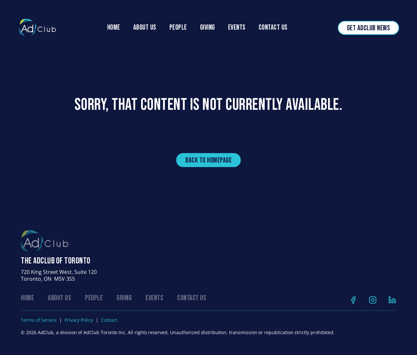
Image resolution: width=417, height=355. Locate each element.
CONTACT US (191, 299)
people (178, 27)
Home (113, 27)
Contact (109, 320)
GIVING (124, 299)
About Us (144, 27)
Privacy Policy (79, 320)
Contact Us (273, 27)
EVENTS (154, 299)
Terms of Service (39, 320)
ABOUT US (59, 299)
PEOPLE (94, 299)
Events (237, 27)
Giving (207, 27)
